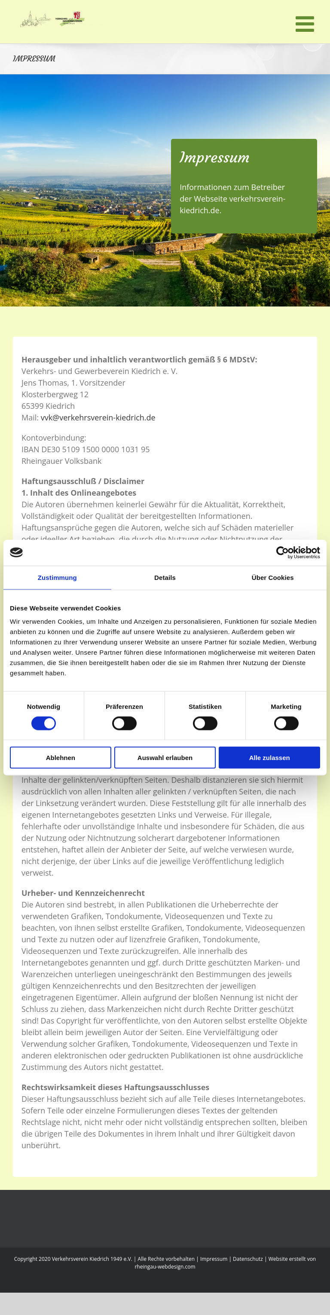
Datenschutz (248, 1259)
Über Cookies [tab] (273, 577)
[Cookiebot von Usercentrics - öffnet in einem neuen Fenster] (282, 552)
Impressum (213, 1259)
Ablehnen (60, 757)
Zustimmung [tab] (57, 577)
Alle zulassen (269, 757)
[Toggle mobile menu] (306, 23)
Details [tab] (165, 577)
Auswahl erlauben (165, 757)
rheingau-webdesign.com (164, 1266)
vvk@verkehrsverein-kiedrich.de (98, 417)
